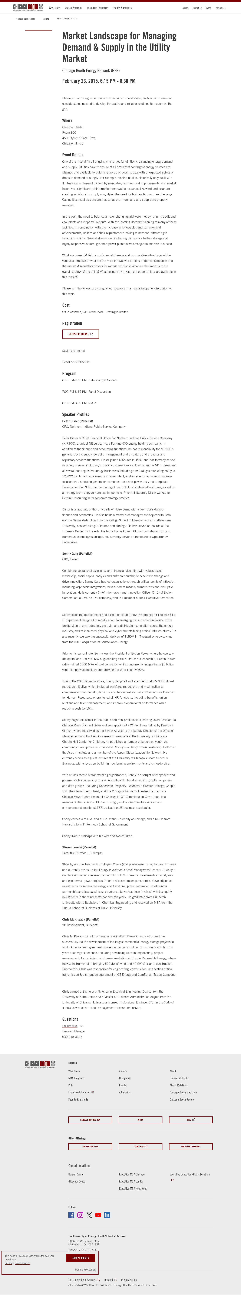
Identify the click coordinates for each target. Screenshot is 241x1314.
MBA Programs (76, 1078)
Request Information (90, 1119)
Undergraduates (90, 1146)
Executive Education (97, 7)
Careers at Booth (179, 1078)
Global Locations (79, 1165)
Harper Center (76, 1174)
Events (208, 7)
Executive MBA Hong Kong (133, 1188)
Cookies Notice (22, 1263)
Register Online (79, 334)
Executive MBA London (131, 1181)
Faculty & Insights (122, 7)
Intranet (108, 1280)
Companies (125, 1078)
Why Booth (54, 7)
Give (189, 1119)
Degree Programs (74, 7)
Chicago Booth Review (182, 1099)
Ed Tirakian (69, 1026)
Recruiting (197, 7)
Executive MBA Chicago (132, 1174)
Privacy (8, 1263)
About (173, 1071)
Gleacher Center (77, 1181)
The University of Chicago (82, 1280)
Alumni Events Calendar (67, 18)
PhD (70, 1085)
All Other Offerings (190, 1146)
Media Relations (179, 1085)
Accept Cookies (80, 1258)
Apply (140, 1119)
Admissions (220, 7)
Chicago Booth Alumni (25, 18)
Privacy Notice (129, 1280)
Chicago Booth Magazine (183, 1092)
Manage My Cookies (85, 1269)
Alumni (186, 7)
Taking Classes (141, 1146)
